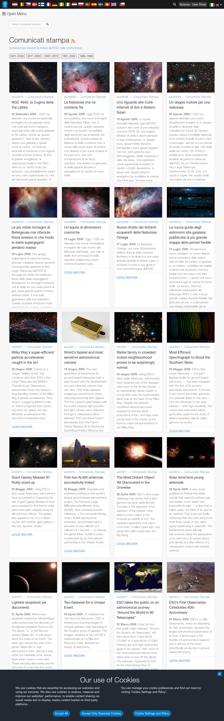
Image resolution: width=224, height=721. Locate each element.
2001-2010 (51, 56)
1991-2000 (68, 56)
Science (185, 4)
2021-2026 (17, 56)
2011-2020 (34, 56)
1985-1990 (86, 56)
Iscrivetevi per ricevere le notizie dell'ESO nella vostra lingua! (45, 48)
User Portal (199, 4)
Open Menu (14, 13)
